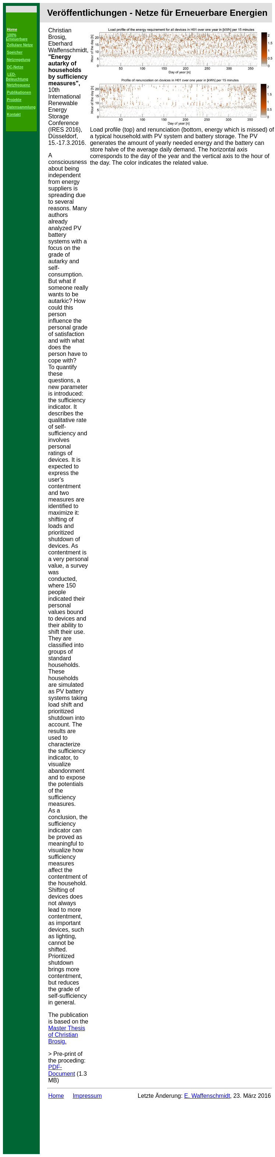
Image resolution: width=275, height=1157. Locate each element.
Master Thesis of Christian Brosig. (66, 1034)
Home (56, 1096)
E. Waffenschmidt (207, 1096)
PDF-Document (61, 1070)
